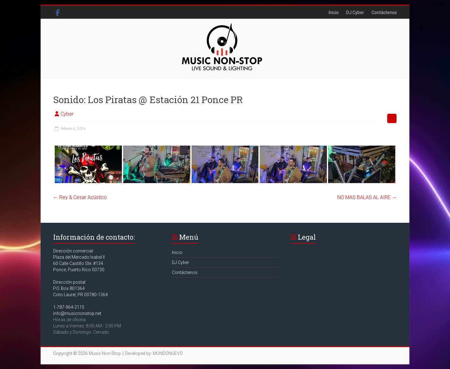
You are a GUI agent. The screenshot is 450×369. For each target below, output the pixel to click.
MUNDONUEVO (168, 353)
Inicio (334, 12)
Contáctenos (384, 12)
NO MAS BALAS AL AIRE (367, 197)
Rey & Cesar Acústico (80, 197)
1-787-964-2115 (68, 307)
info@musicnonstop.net (77, 313)
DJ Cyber (355, 12)
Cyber (67, 114)
